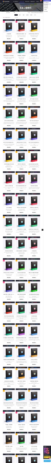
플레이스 (8, 61)
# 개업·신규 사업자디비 (42, 259)
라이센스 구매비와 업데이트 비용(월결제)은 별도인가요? (16, 444)
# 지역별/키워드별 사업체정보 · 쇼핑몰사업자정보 (20, 32)
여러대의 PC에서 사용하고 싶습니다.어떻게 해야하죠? (16, 446)
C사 (42, 205)
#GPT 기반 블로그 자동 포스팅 (42, 74)
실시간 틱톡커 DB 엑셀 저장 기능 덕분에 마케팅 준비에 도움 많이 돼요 (41, 444)
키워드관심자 (8, 20)
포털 (31, 350)
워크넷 (31, 370)
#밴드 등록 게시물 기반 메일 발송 (20, 300)
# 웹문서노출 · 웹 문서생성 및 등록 (20, 156)
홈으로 (4, 13)
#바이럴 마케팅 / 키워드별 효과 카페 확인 (20, 177)
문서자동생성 (8, 329)
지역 (19, 309)
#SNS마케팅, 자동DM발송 (42, 135)
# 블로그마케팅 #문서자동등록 (19, 218)
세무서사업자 (42, 247)
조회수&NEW (8, 164)
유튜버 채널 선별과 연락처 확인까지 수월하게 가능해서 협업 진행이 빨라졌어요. (41, 443)
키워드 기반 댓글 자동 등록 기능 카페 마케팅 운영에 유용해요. (41, 448)
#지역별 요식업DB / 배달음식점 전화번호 (8, 259)
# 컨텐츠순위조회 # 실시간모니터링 (31, 362)
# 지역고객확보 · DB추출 (19, 321)
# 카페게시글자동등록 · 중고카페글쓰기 (43, 177)
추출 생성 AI (8, 123)
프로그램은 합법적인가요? (14, 447)
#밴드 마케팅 (31, 321)
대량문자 (31, 267)
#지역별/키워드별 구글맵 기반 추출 (20, 342)
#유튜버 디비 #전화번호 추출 (20, 135)
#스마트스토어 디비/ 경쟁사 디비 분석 (8, 238)
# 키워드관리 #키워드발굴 (8, 383)
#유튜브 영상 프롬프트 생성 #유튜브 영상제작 (8, 135)
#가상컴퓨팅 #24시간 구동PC (20, 424)
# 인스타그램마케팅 (8, 156)
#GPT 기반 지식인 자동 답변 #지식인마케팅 (43, 94)
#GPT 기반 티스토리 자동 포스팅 (31, 94)
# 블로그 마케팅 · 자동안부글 (20, 280)
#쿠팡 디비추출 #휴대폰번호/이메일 (43, 218)
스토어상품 (31, 329)
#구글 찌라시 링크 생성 (19, 53)
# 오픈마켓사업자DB (20, 238)
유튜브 (20, 123)
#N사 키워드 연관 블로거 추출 (31, 197)
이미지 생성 (19, 102)
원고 (8, 102)
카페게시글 (8, 82)
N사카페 (19, 164)
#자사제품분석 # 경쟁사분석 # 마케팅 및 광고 (31, 238)
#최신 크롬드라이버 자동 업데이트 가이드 (43, 403)
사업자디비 (31, 247)
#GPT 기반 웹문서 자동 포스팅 (31, 74)
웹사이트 (42, 41)
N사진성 (19, 350)
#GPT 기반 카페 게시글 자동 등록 (8, 94)
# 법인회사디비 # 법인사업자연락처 (8, 321)
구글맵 (20, 329)
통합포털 (8, 350)
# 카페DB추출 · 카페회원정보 (8, 53)
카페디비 (8, 41)
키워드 (8, 370)
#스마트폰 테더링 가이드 (8, 424)
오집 (19, 247)
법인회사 (8, 309)
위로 (42, 233)
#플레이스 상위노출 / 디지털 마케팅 (8, 74)
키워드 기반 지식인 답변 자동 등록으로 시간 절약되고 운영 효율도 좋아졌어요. (41, 446)
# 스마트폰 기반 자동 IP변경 (20, 383)
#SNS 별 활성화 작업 (20, 74)
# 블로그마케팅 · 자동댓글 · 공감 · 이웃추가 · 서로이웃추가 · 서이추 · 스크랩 (8, 218)
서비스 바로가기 (20, 429)
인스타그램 (31, 123)
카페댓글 (19, 82)
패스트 (31, 391)
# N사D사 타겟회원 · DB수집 (8, 362)
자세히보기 (6, 447)
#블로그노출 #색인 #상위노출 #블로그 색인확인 (43, 362)
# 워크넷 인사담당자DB (31, 383)
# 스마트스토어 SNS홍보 (31, 342)
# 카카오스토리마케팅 (43, 321)
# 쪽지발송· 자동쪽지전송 (42, 300)
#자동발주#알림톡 (31, 424)
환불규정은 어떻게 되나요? (15, 442)
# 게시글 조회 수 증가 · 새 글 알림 (8, 177)
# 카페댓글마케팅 (8, 197)
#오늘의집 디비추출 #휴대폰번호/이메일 (20, 259)
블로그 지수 (43, 185)
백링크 (31, 41)
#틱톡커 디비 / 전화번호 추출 (43, 115)
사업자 (20, 20)
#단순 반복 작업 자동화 (8, 403)
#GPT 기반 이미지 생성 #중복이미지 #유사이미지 (20, 115)
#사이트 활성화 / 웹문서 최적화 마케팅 (43, 53)
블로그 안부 (20, 267)
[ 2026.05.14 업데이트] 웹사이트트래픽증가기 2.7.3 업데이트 (38, 12)
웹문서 (31, 61)
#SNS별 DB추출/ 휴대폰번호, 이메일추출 (43, 238)
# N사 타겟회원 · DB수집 (19, 362)
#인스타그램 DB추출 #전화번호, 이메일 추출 (31, 135)
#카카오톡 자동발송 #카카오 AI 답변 (31, 115)
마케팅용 (19, 412)
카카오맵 (31, 20)
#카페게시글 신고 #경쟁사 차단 (31, 156)
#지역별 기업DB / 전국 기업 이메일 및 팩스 (43, 32)
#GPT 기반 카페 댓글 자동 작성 (19, 94)
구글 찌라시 (20, 41)
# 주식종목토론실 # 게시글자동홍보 (43, 383)
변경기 (19, 370)
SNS (20, 61)
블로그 (8, 205)
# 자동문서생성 (8, 342)
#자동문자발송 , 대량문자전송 (31, 280)
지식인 (43, 82)
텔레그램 (42, 267)
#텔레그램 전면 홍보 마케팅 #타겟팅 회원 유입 (43, 280)
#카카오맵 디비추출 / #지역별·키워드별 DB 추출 (31, 32)
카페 (31, 144)
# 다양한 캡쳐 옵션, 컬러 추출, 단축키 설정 (31, 403)
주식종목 (42, 370)
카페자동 (19, 185)
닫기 (42, 231)
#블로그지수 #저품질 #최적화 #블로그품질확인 (43, 197)
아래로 (42, 235)
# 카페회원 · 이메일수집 (42, 342)
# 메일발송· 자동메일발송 (31, 300)
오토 (8, 391)
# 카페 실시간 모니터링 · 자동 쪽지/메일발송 (20, 197)
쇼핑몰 (19, 226)
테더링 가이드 (8, 412)
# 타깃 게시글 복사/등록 (42, 156)
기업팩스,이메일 (42, 20)
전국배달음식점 (8, 247)
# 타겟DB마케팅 (8, 32)
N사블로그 (31, 185)
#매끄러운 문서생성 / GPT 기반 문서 (8, 115)
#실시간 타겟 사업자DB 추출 (31, 259)
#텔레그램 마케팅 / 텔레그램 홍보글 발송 (8, 300)
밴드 (31, 205)
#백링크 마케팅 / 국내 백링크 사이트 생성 (31, 53)
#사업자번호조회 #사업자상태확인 (8, 280)
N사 (43, 350)
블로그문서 (42, 61)
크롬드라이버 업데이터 (42, 391)
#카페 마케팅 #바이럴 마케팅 (31, 177)
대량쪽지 (42, 288)
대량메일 (20, 288)
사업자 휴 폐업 (8, 267)
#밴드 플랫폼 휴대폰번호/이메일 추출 (31, 218)
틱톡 (42, 102)
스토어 (8, 226)
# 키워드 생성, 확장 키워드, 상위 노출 (20, 403)
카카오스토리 (43, 309)
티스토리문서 (31, 82)
